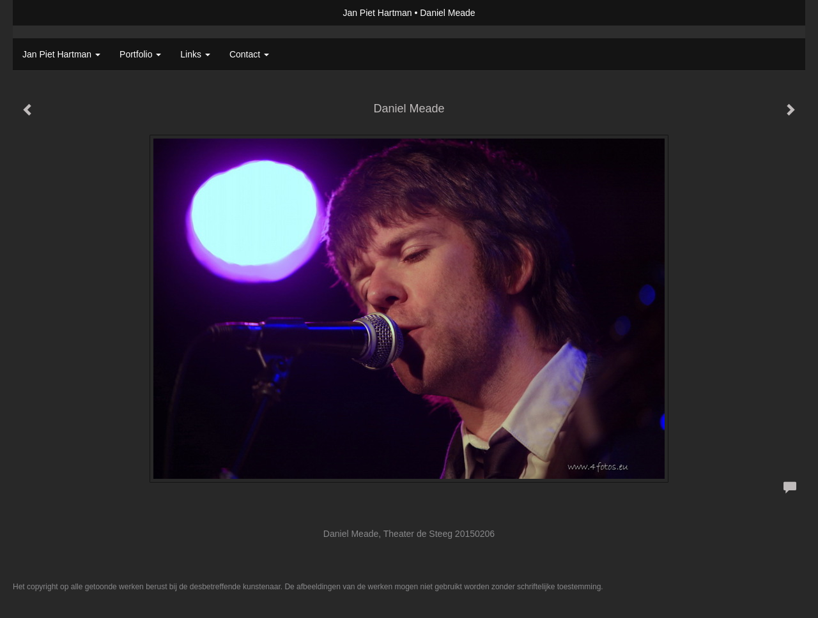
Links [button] (195, 54)
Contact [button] (249, 54)
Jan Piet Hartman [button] (61, 54)
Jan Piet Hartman (377, 13)
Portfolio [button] (140, 54)
